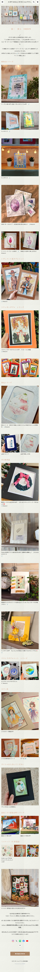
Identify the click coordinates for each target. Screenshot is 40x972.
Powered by (20, 963)
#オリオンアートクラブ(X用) (9, 932)
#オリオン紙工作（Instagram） (26, 932)
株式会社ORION (20, 954)
